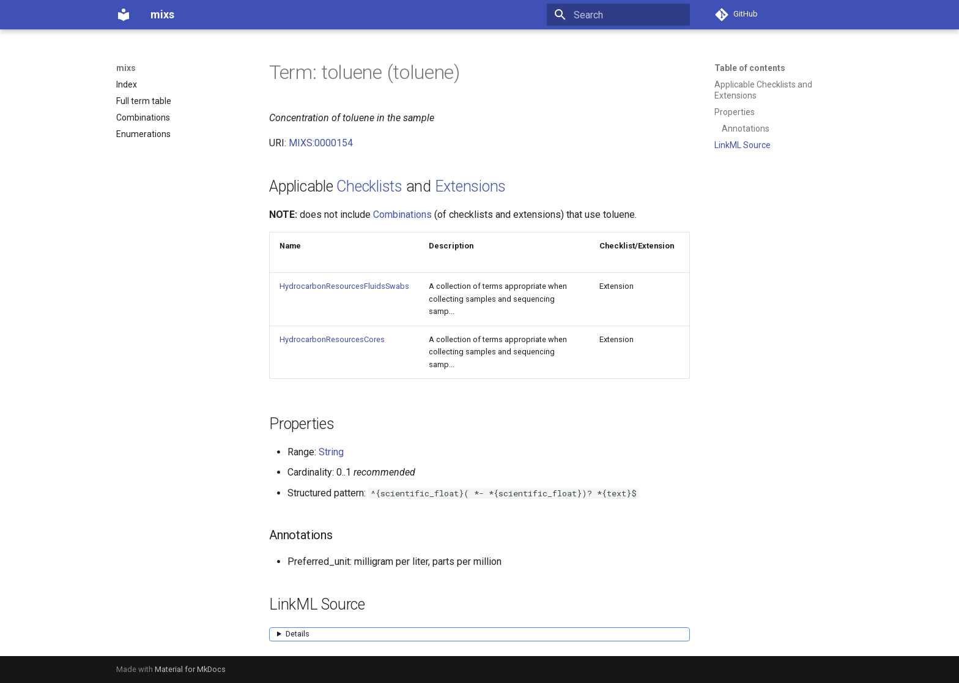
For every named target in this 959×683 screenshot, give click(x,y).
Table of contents (749, 68)
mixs (126, 68)
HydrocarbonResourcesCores (332, 339)
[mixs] (123, 14)
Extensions (470, 186)
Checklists (369, 186)
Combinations (402, 214)
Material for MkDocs (190, 669)
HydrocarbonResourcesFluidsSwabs (344, 286)
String (331, 452)
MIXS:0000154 (321, 143)
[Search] (618, 15)
